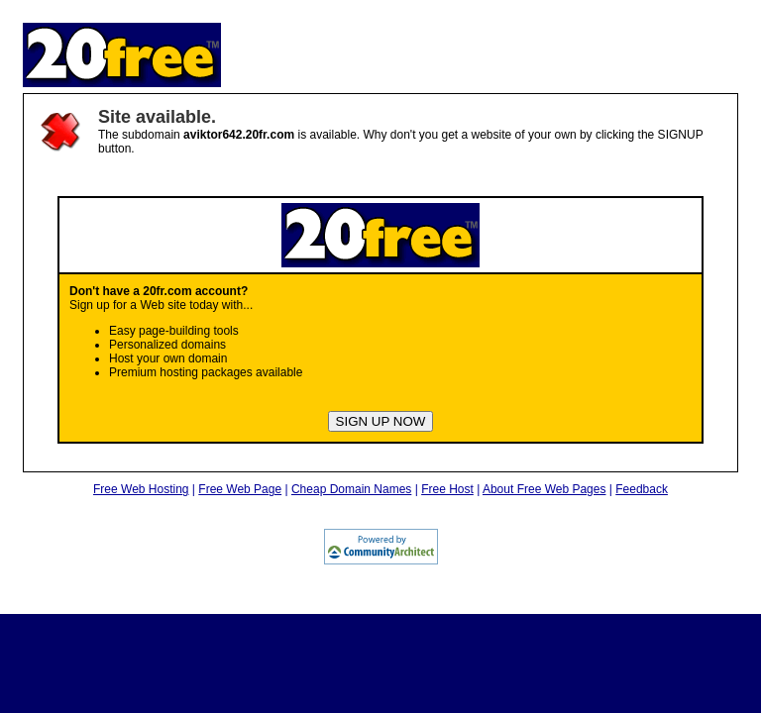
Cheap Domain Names (351, 489)
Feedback (641, 489)
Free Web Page (239, 489)
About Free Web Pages (544, 489)
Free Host (447, 489)
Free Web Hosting (141, 489)
